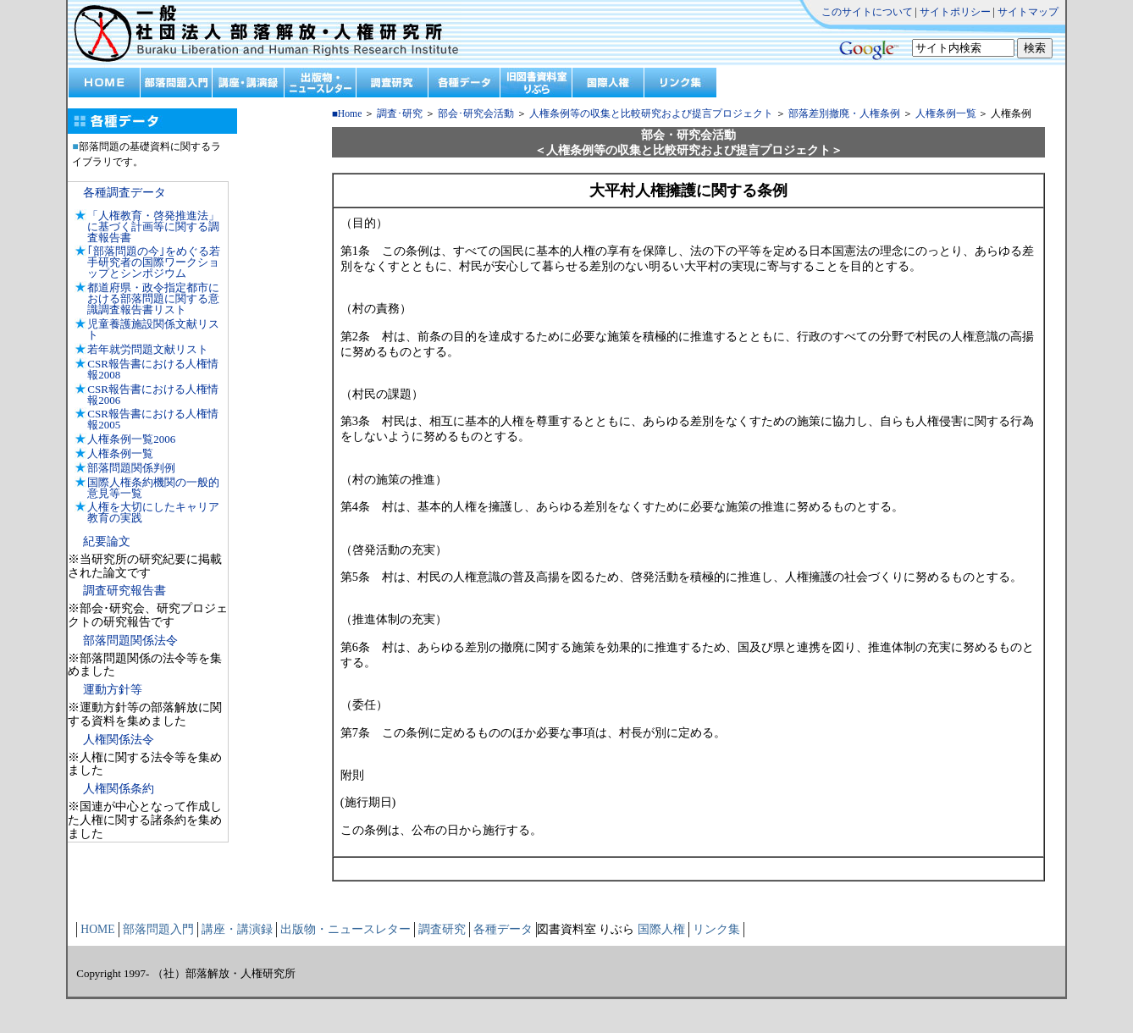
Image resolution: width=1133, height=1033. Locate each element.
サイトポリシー (955, 12)
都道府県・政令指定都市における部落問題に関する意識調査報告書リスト (153, 298)
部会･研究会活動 (476, 113)
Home (350, 113)
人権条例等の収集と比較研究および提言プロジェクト (650, 113)
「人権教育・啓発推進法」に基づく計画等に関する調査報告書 (153, 226)
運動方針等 (112, 689)
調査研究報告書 (124, 590)
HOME (97, 929)
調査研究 (442, 929)
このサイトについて (867, 12)
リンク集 (716, 929)
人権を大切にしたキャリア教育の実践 (153, 512)
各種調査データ (124, 192)
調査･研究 (400, 113)
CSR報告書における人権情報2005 (152, 419)
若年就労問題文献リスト (147, 349)
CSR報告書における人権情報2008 (152, 369)
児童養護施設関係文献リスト (153, 329)
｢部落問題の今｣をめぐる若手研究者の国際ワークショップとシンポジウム (153, 262)
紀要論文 (106, 541)
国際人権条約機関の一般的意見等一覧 (153, 488)
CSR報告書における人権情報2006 (152, 394)
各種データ (503, 929)
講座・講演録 (237, 929)
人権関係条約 (118, 788)
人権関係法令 (118, 739)
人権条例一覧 (120, 453)
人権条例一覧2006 (131, 439)
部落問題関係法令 (130, 640)
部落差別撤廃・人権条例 (844, 113)
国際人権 (661, 929)
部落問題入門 (158, 929)
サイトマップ (1028, 12)
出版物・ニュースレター (345, 929)
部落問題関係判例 (131, 467)
